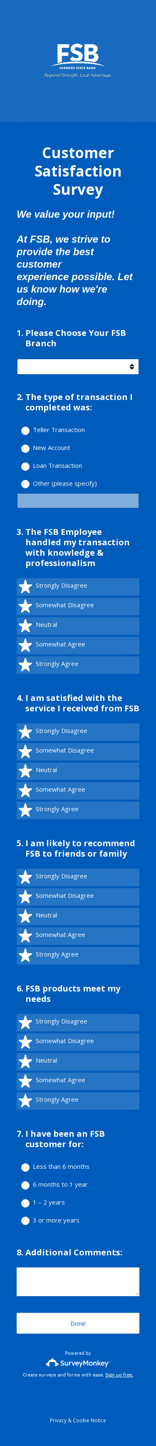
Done (78, 1323)
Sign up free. (119, 1374)
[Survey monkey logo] (78, 1362)
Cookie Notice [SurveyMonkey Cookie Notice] (89, 1420)
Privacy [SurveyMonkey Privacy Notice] (58, 1420)
